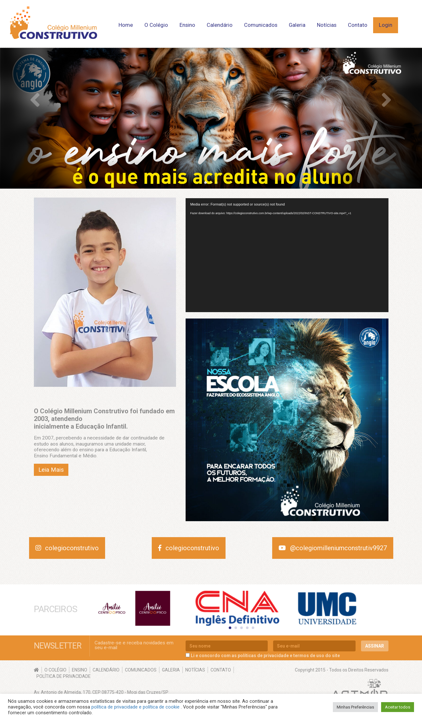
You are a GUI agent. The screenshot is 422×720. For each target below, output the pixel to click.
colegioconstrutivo (67, 548)
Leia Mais (51, 469)
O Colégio (156, 25)
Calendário (220, 25)
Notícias (326, 25)
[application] (287, 255)
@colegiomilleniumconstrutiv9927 (333, 548)
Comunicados (260, 25)
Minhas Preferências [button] (355, 707)
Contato (357, 25)
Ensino (187, 25)
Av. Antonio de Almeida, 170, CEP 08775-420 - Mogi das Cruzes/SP (101, 691)
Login (385, 25)
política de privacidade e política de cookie (136, 707)
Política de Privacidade (63, 676)
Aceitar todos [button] (397, 707)
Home (126, 25)
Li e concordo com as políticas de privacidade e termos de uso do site (265, 655)
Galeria (297, 25)
